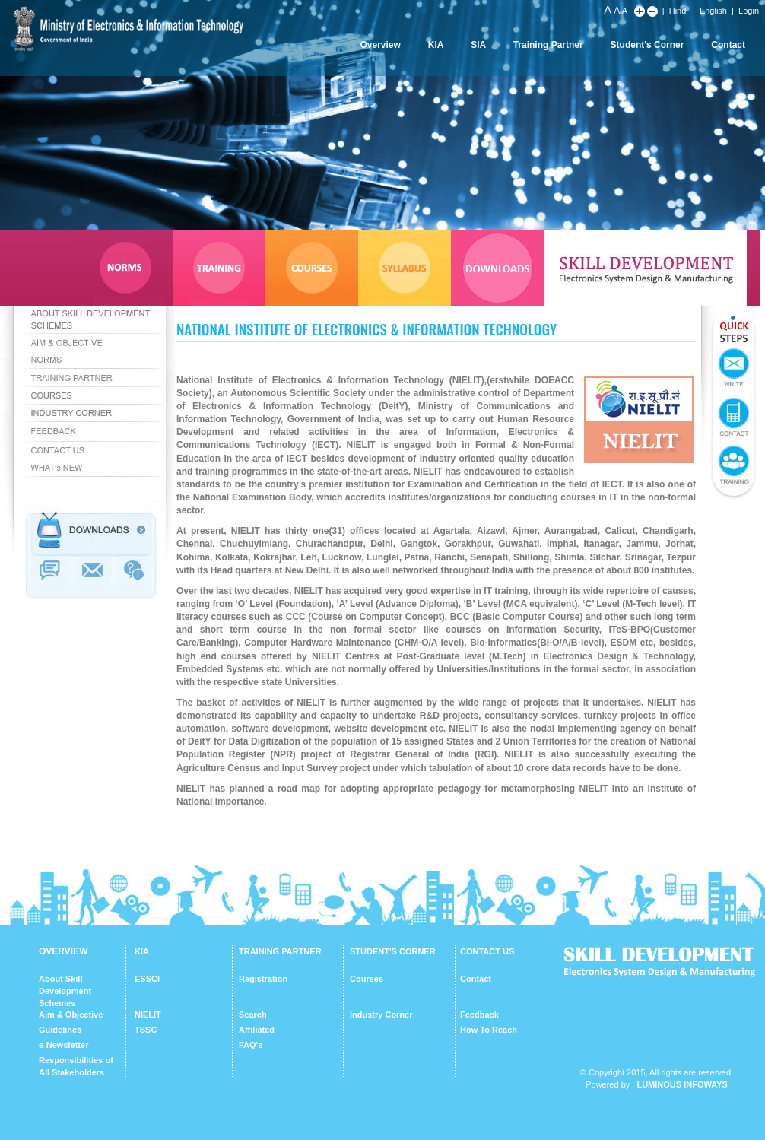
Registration (263, 978)
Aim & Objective (71, 1014)
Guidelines (60, 1029)
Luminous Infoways (681, 1084)
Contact (728, 45)
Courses (366, 978)
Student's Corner (647, 45)
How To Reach (488, 1029)
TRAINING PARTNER (280, 951)
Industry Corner (381, 1014)
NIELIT (148, 1014)
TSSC (146, 1029)
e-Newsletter (63, 1044)
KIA (436, 45)
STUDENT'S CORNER (393, 951)
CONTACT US (487, 951)
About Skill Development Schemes (65, 990)
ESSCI (147, 978)
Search (253, 1014)
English (713, 10)
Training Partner (548, 45)
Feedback (479, 1014)
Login (748, 10)
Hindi (678, 10)
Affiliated (257, 1029)
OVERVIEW (63, 951)
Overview (380, 45)
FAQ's (250, 1044)
